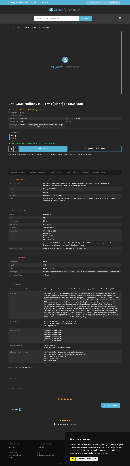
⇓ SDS (22, 112)
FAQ (38, 452)
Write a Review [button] (111, 405)
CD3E (45, 262)
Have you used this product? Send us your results (26, 110)
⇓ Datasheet (13, 112)
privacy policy (13, 452)
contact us (40, 447)
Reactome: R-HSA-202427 (53, 334)
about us (11, 447)
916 (44, 265)
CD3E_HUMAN (48, 268)
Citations (85, 172)
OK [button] (73, 459)
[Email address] (97, 3)
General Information (18, 172)
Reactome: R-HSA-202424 (53, 332)
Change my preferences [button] (87, 459)
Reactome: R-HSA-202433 (53, 339)
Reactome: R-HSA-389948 (53, 341)
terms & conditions (14, 455)
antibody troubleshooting (45, 455)
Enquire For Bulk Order (95, 149)
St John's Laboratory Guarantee (81, 154)
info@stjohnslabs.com (18, 2)
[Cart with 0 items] (120, 18)
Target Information (56, 172)
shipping (40, 450)
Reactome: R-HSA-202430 (53, 337)
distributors (12, 450)
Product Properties (37, 172)
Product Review (99, 172)
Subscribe (114, 3)
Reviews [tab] (14, 409)
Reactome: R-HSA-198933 (53, 330)
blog (10, 458)
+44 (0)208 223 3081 (40, 3)
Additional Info (72, 172)
